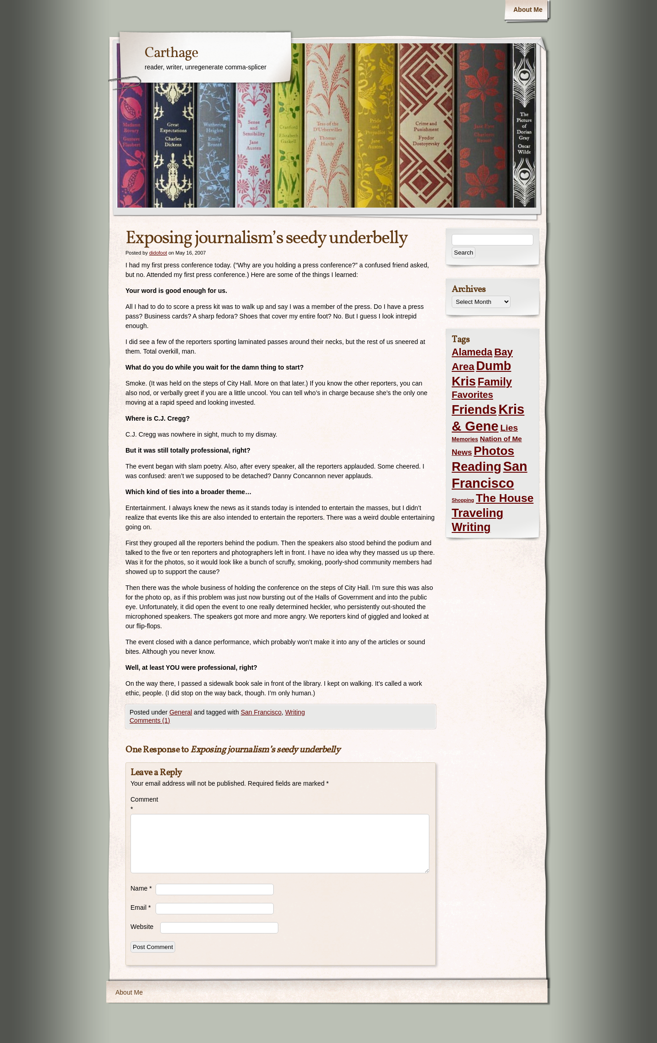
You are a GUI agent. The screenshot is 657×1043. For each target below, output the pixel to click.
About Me (527, 9)
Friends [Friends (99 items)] (474, 409)
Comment (143, 804)
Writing (295, 712)
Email (140, 907)
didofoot (158, 253)
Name (141, 888)
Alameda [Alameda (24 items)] (472, 352)
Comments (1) (150, 720)
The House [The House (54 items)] (504, 498)
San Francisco (261, 712)
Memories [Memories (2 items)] (465, 439)
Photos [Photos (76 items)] (494, 451)
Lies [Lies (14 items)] (509, 428)
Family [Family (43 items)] (495, 381)
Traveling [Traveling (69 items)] (477, 512)
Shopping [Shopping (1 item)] (463, 500)
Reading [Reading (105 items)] (476, 466)
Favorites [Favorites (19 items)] (472, 395)
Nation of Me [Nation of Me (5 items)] (501, 439)
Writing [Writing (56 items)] (471, 527)
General (180, 712)
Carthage (171, 53)
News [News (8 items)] (462, 452)
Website (141, 926)
